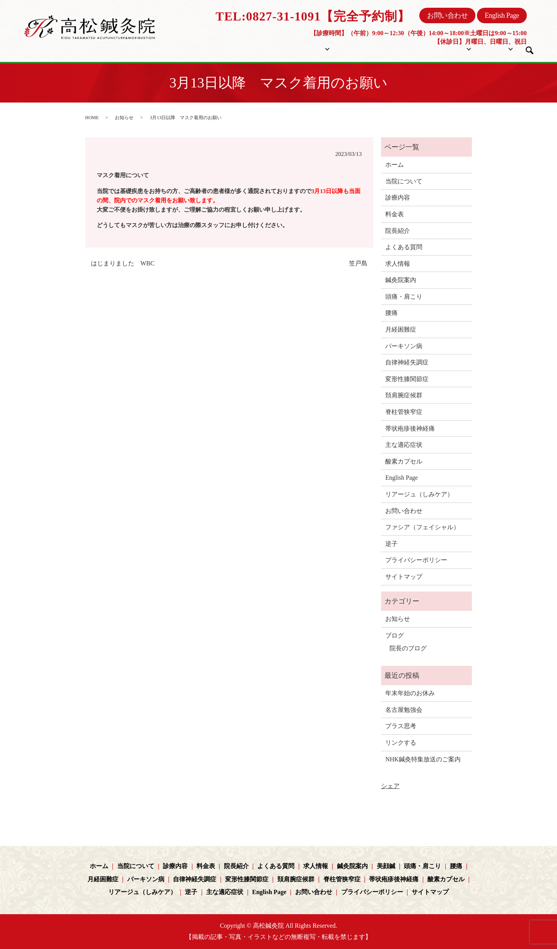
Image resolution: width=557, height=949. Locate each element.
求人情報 (397, 263)
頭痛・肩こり (403, 296)
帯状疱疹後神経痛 (410, 428)
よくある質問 (403, 247)
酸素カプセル (403, 461)
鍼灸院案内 (400, 280)
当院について (307, 48)
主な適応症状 (403, 444)
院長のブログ (408, 648)
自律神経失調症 (407, 362)
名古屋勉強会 (403, 709)
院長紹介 (396, 48)
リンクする (400, 742)
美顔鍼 (386, 866)
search (529, 50)
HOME (92, 117)
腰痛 (391, 312)
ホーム (265, 48)
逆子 (391, 543)
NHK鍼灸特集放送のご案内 (423, 759)
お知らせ (124, 117)
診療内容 (397, 197)
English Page (502, 15)
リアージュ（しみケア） (419, 494)
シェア (390, 786)
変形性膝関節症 (407, 379)
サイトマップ (403, 576)
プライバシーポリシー (416, 560)
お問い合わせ (447, 15)
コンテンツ (437, 48)
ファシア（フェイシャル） (422, 527)
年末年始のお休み (410, 693)
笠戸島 (358, 263)
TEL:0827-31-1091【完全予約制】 (312, 16)
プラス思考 (400, 726)
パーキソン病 (403, 346)
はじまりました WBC (122, 263)
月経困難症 (400, 329)
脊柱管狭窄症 (403, 412)
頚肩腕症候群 (403, 395)
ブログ (489, 48)
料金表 (362, 48)
